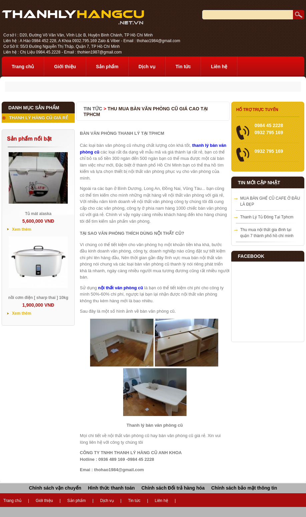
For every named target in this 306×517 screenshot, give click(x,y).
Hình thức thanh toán (111, 488)
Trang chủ (23, 66)
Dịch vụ (147, 66)
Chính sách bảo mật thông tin (244, 488)
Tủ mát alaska (38, 213)
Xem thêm (21, 229)
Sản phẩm (107, 66)
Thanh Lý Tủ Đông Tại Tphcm (266, 217)
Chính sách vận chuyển (55, 488)
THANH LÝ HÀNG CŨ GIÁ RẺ (38, 117)
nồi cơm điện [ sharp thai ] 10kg (38, 297)
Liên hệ (219, 66)
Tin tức (183, 66)
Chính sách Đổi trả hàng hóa (173, 488)
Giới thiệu (65, 66)
